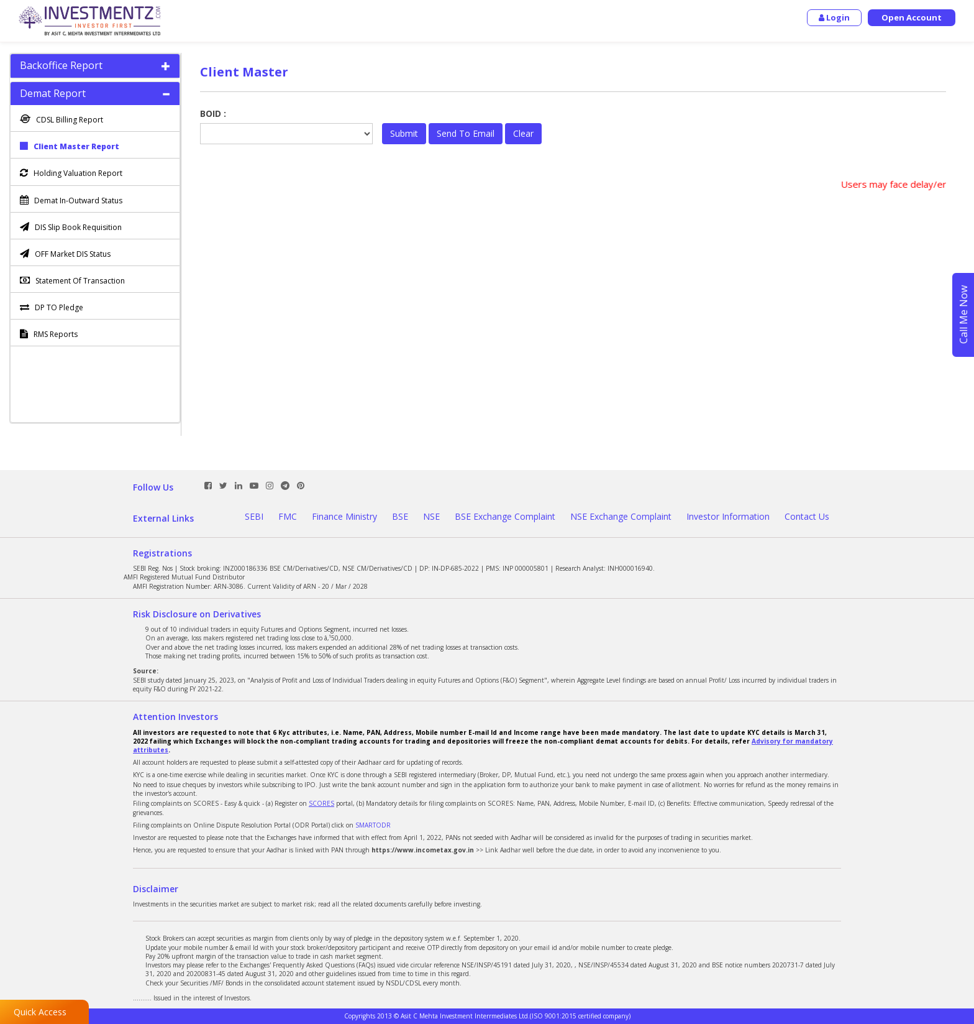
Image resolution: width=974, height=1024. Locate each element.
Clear (523, 133)
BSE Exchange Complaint (505, 516)
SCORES (321, 803)
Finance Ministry (344, 516)
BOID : (213, 113)
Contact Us (807, 516)
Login (834, 17)
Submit (404, 133)
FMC (287, 516)
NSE (431, 516)
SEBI (254, 516)
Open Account (911, 17)
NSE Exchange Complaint (620, 516)
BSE (400, 516)
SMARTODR (373, 825)
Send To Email (465, 133)
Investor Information (728, 516)
